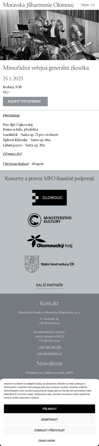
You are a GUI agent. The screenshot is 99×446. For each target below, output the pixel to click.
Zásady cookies (47, 440)
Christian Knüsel (16, 163)
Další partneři (49, 285)
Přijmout (49, 409)
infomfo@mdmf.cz (49, 353)
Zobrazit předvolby (49, 430)
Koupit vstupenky (24, 101)
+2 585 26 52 (49, 347)
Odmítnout (49, 419)
